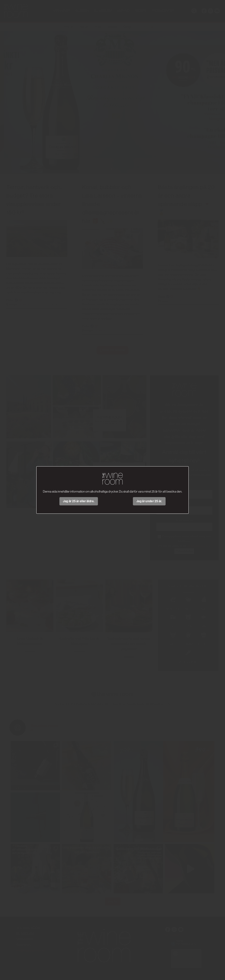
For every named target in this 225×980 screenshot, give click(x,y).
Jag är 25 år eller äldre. (78, 501)
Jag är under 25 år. (149, 501)
